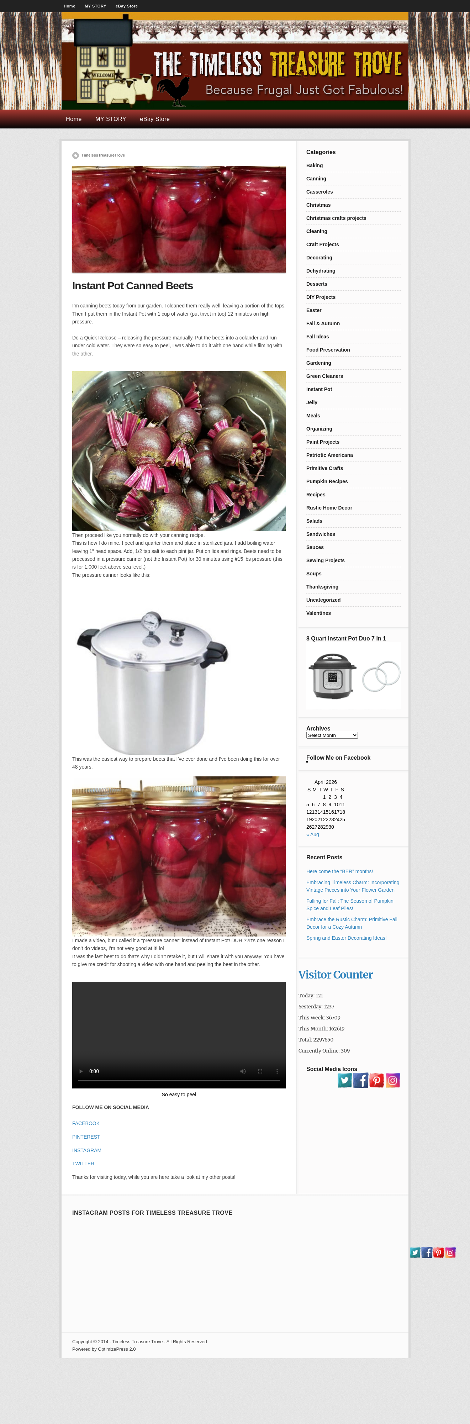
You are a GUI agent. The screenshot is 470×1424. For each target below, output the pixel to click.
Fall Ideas (317, 336)
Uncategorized (323, 600)
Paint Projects (322, 442)
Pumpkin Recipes (327, 481)
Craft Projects (322, 244)
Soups (314, 573)
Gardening (318, 363)
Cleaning (316, 231)
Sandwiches (320, 534)
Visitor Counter (336, 974)
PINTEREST (86, 1137)
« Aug (312, 834)
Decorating (319, 257)
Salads (314, 521)
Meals (313, 415)
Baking (314, 165)
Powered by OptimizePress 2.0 (104, 1349)
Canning (316, 178)
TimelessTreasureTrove (103, 155)
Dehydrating (321, 271)
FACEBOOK (86, 1123)
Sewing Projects (325, 560)
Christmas (318, 205)
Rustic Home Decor (329, 508)
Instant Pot (319, 389)
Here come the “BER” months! (339, 871)
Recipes (316, 494)
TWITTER (83, 1163)
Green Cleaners (324, 376)
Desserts (316, 284)
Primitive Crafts (324, 468)
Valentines (318, 613)
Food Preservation (328, 350)
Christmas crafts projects (336, 218)
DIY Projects (321, 297)
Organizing (319, 429)
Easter (314, 310)
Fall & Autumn (323, 323)
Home (69, 6)
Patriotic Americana (329, 455)
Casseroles (319, 192)
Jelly (311, 402)
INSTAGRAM (86, 1150)
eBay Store (127, 6)
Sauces (315, 547)
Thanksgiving (322, 587)
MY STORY (95, 6)
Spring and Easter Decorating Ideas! (346, 938)
